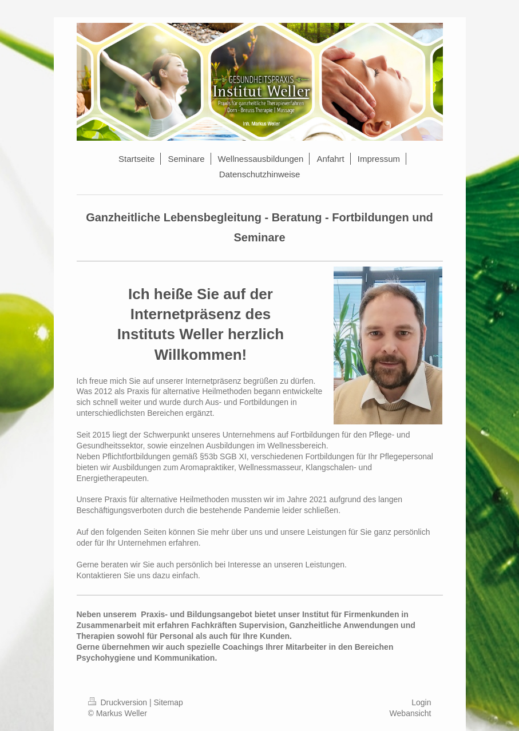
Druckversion (118, 702)
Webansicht (410, 713)
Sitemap (168, 702)
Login (421, 702)
